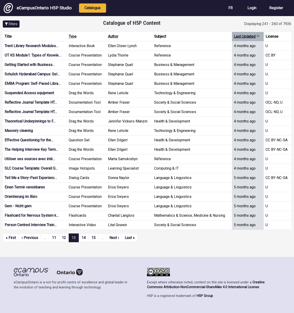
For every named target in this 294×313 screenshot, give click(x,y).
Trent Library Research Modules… (31, 46)
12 (64, 238)
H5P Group (205, 296)
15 (93, 238)
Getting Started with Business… (30, 65)
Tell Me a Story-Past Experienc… (31, 178)
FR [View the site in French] (230, 8)
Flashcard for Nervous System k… (32, 215)
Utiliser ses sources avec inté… (30, 159)
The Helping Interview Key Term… (31, 149)
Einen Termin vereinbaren (25, 187)
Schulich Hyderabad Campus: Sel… (32, 74)
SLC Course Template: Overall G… (31, 168)
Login (251, 8)
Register (276, 8)
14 (84, 238)
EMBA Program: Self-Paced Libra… (32, 83)
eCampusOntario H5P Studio (38, 8)
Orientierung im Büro (21, 196)
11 (54, 238)
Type (72, 36)
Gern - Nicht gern (18, 206)
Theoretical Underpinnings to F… (30, 121)
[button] (11, 24)
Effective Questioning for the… (29, 140)
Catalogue (93, 8)
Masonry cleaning (19, 130)
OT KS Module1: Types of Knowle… (33, 55)
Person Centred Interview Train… (31, 225)
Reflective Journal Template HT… (31, 102)
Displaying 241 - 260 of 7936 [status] (267, 24)
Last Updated (247, 36)
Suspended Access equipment (29, 93)
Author (113, 36)
